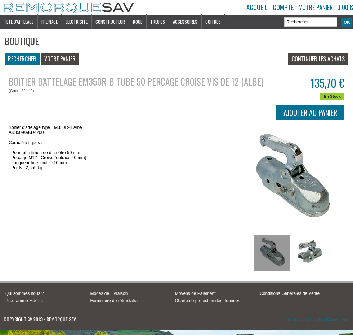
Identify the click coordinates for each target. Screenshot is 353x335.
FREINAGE (49, 21)
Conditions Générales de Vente (290, 293)
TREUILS (157, 21)
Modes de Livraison (109, 293)
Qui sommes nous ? (24, 293)
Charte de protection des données (207, 300)
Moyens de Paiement (195, 293)
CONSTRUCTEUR (110, 21)
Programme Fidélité (24, 300)
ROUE (137, 21)
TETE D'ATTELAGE (18, 21)
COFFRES (213, 21)
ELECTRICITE (77, 21)
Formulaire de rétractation (114, 300)
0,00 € (345, 7)
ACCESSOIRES (185, 21)
